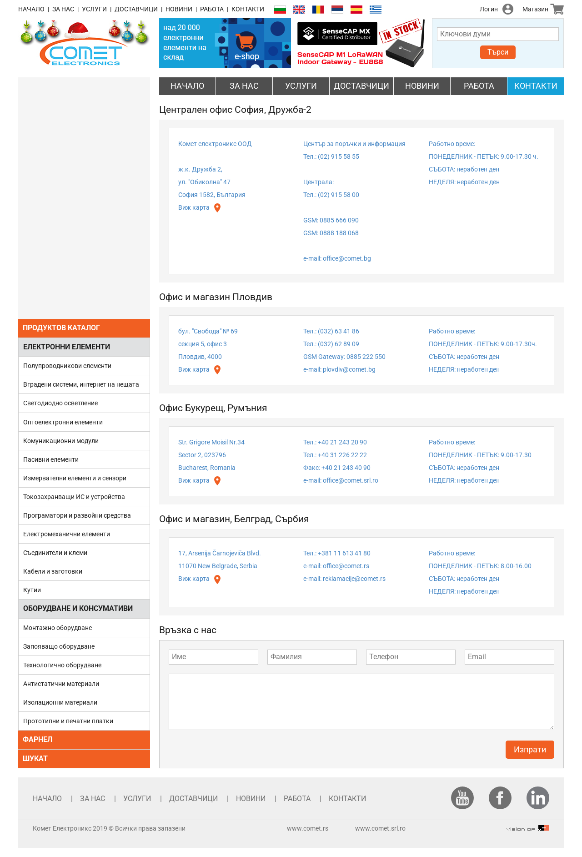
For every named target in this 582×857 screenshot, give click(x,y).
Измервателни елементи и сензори (74, 478)
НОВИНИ (179, 9)
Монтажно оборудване (57, 627)
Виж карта (194, 207)
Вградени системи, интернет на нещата (81, 384)
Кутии (32, 590)
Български (280, 10)
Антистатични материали (61, 683)
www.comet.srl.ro (380, 828)
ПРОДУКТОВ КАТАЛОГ (61, 327)
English (299, 10)
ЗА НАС (63, 9)
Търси (497, 52)
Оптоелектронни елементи (63, 422)
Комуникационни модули (61, 440)
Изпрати (530, 749)
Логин (489, 9)
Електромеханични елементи (66, 534)
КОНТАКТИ (247, 9)
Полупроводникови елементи (67, 365)
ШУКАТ (35, 758)
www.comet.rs (307, 828)
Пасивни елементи (51, 459)
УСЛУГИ (94, 9)
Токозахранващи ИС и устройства (74, 496)
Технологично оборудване (62, 665)
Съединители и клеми (55, 552)
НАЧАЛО (31, 9)
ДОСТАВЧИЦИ (136, 9)
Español (356, 10)
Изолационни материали (60, 702)
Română (318, 10)
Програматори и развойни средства (77, 515)
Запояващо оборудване (59, 646)
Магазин (535, 9)
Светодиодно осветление (60, 403)
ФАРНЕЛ (37, 739)
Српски (337, 10)
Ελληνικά (375, 10)
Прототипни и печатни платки (68, 721)
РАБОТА (212, 9)
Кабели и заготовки (52, 571)
